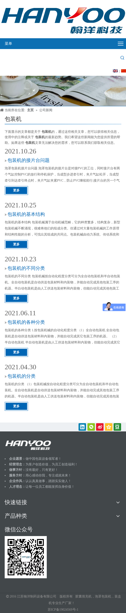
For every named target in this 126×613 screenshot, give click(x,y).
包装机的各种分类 (26, 322)
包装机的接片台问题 (28, 160)
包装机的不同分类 (26, 268)
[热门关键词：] (122, 58)
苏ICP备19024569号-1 (63, 609)
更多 (16, 190)
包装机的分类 (21, 376)
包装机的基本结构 (26, 214)
